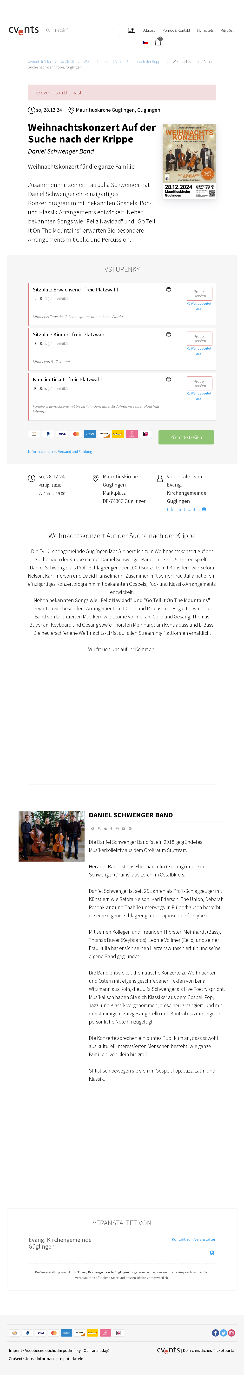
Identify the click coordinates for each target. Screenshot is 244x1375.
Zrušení (15, 1358)
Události (67, 61)
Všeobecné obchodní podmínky (53, 1350)
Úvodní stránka (39, 61)
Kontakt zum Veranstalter (193, 1239)
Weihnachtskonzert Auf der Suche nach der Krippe (123, 61)
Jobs (29, 1358)
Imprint (15, 1350)
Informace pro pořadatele (60, 1358)
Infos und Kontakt (186, 509)
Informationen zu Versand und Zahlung (60, 451)
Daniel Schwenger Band (131, 814)
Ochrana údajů (97, 1350)
